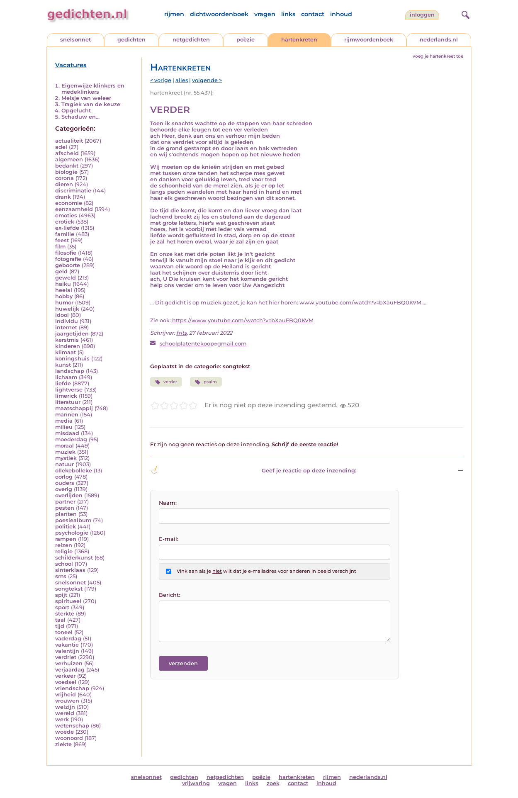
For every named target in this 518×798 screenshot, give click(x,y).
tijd (59, 626)
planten (66, 514)
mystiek (66, 458)
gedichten (131, 39)
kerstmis (67, 340)
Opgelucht (76, 110)
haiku (63, 284)
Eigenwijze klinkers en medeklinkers (92, 89)
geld (61, 271)
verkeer (65, 676)
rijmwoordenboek (368, 39)
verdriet (65, 657)
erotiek (64, 222)
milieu (64, 427)
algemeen (69, 159)
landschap (69, 371)
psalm (205, 382)
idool (62, 315)
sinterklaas (70, 570)
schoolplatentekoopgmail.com (203, 344)
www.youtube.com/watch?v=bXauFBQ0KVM (360, 302)
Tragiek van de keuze (90, 104)
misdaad (67, 433)
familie (64, 234)
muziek (65, 452)
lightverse (69, 390)
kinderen (67, 346)
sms (60, 576)
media (64, 421)
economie (68, 203)
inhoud (341, 14)
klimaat (65, 352)
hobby (64, 296)
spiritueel (68, 601)
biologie (66, 172)
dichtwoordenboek (219, 14)
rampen (65, 539)
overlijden (69, 495)
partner (65, 502)
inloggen (422, 15)
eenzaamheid (74, 209)
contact (312, 14)
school (64, 564)
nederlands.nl (439, 39)
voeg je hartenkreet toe (438, 56)
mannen (66, 414)
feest (62, 240)
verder (166, 382)
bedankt (66, 166)
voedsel (65, 682)
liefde (63, 383)
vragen (264, 14)
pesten (64, 508)
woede (64, 732)
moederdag (71, 439)
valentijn (67, 651)
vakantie (67, 645)
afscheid (67, 153)
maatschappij (74, 408)
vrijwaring (196, 783)
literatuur (67, 402)
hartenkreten (299, 39)
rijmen (174, 14)
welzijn (65, 707)
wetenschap (72, 726)
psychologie (71, 533)
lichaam (66, 377)
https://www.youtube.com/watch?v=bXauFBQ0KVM (243, 320)
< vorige (160, 80)
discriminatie (73, 190)
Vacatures (71, 65)
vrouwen (67, 701)
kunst (63, 365)
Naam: (168, 503)
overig (63, 489)
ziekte (63, 744)
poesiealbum (73, 520)
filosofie (65, 253)
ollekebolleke (73, 470)
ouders (64, 483)
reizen (63, 545)
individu (66, 321)
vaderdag (68, 638)
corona (64, 178)
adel (61, 147)
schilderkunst (74, 558)
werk (62, 719)
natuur (64, 464)
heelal (63, 290)
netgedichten (191, 39)
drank (63, 197)
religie (64, 551)
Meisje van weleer (86, 98)
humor (64, 302)
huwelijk (67, 309)
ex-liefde (67, 228)
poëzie (245, 39)
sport (62, 607)
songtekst (69, 589)
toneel (64, 632)
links (288, 14)
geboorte (67, 265)
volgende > (207, 80)
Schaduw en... (80, 117)
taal (60, 620)
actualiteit (69, 141)
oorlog (64, 477)
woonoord (69, 738)
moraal (64, 446)
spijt (61, 595)
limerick (66, 396)
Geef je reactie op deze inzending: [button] (253, 470)
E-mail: (168, 539)
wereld (64, 713)
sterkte (64, 614)
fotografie (68, 259)
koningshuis (72, 358)
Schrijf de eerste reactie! (305, 444)
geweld (65, 278)
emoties (66, 215)
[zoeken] (464, 14)
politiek (65, 526)
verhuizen (69, 663)
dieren (64, 184)
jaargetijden (72, 334)
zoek (273, 783)
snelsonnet (75, 39)
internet (66, 327)
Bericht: (169, 595)
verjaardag (70, 670)
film (60, 246)
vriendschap (72, 688)
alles (181, 80)
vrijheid (65, 694)
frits (181, 333)
